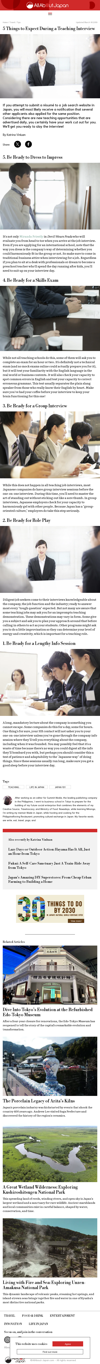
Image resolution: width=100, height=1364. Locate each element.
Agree (68, 1343)
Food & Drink (32, 1316)
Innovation (13, 1324)
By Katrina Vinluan (14, 134)
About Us (9, 1347)
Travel (9, 1316)
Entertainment (62, 1316)
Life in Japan (38, 1324)
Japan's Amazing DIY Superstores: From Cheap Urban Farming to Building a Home (49, 879)
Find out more (50, 1351)
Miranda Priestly (31, 236)
